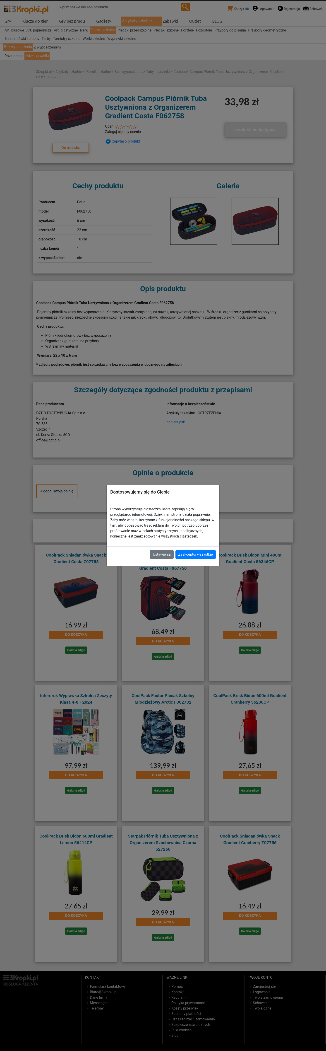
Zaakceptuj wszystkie (195, 554)
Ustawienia (161, 554)
